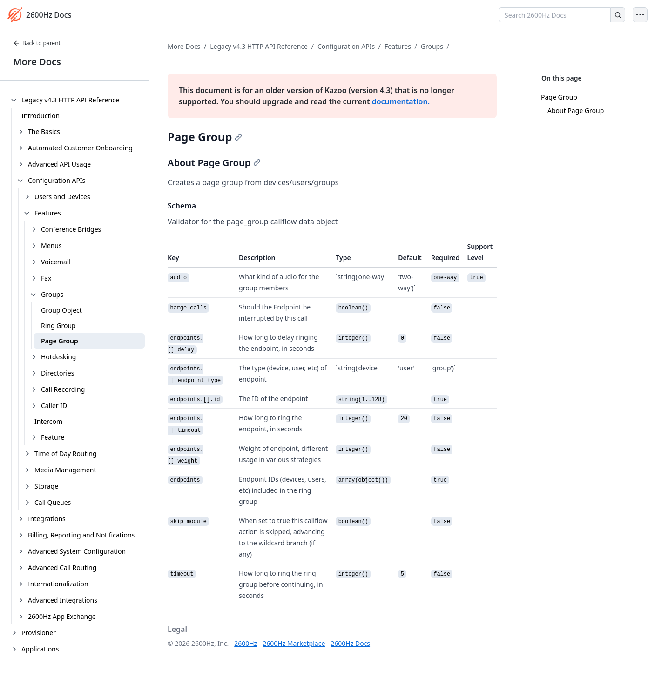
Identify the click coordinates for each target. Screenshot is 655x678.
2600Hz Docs (350, 643)
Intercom (48, 421)
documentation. (401, 101)
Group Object (61, 310)
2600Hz (245, 643)
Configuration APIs (346, 46)
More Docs (37, 61)
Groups (432, 46)
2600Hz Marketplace (294, 643)
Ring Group (58, 325)
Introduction (40, 115)
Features (398, 46)
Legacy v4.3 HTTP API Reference (259, 46)
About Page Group (575, 110)
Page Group (59, 340)
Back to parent (37, 43)
